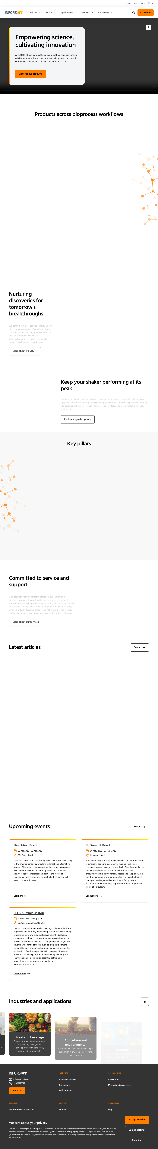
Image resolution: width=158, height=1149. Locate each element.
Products (34, 12)
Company (87, 12)
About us (63, 1110)
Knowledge (105, 12)
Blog (110, 1110)
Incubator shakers (67, 1080)
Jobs (129, 3)
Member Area (139, 3)
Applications (68, 12)
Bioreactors (64, 1085)
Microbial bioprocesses (119, 1085)
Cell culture (113, 1080)
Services (50, 12)
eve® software (65, 1090)
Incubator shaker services (21, 1110)
